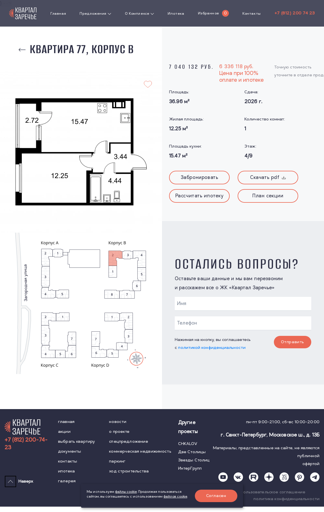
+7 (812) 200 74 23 (294, 13)
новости (117, 421)
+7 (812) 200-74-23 (26, 444)
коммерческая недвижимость (140, 451)
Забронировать (199, 177)
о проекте (119, 431)
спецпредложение (128, 441)
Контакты (251, 14)
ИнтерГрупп (190, 468)
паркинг (117, 461)
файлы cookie (126, 492)
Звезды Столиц (194, 460)
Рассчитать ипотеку (199, 195)
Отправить (292, 342)
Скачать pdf (268, 177)
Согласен (216, 495)
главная (66, 421)
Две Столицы (192, 452)
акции (64, 431)
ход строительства (129, 471)
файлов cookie (175, 496)
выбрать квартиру (76, 441)
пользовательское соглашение (273, 492)
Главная (58, 14)
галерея (67, 481)
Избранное (208, 13)
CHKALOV (187, 443)
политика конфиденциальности (286, 498)
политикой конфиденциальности (212, 347)
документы (69, 451)
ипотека (66, 471)
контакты (67, 461)
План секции (268, 195)
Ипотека (176, 14)
